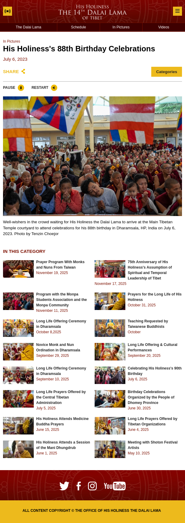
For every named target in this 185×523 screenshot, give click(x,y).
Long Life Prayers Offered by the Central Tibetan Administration (61, 397)
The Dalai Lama (28, 27)
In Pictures (121, 27)
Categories (166, 71)
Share (11, 71)
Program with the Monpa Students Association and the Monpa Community (61, 299)
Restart (40, 88)
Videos (163, 27)
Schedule (78, 27)
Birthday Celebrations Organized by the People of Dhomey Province (151, 397)
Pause (9, 88)
